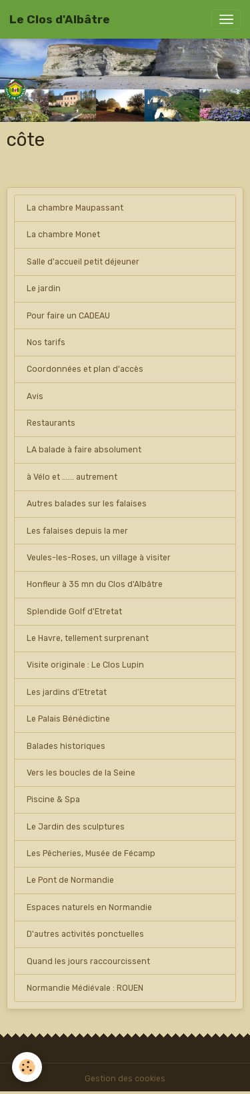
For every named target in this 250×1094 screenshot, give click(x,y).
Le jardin (44, 288)
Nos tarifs (46, 342)
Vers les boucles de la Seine (81, 773)
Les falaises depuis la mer (77, 531)
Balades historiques (66, 746)
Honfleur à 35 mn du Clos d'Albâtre (95, 584)
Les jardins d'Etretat (67, 692)
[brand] (59, 19)
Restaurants (51, 423)
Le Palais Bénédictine (68, 719)
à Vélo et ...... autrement (72, 477)
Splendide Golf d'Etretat (74, 611)
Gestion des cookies (125, 1078)
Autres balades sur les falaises (87, 503)
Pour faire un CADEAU (68, 315)
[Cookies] (27, 1067)
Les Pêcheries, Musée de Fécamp (91, 853)
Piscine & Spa (53, 799)
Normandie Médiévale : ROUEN (85, 988)
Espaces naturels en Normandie (89, 907)
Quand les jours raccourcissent (88, 961)
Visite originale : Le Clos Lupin (85, 665)
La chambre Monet (63, 234)
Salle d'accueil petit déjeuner (83, 262)
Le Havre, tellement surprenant (88, 638)
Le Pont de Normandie (70, 880)
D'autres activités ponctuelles (85, 934)
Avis (35, 396)
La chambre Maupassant (75, 208)
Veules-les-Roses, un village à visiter (99, 557)
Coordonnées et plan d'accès (85, 369)
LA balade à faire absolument (84, 449)
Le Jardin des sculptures (76, 826)
